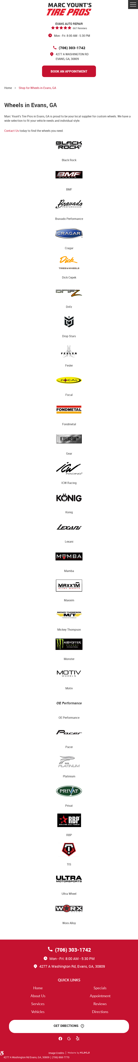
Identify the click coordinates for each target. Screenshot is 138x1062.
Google (69, 1040)
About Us (38, 995)
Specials (100, 987)
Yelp (77, 1040)
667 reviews (80, 28)
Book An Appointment (69, 71)
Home (8, 88)
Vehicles (38, 1011)
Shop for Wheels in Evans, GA (37, 88)
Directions (100, 1011)
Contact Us (11, 131)
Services (38, 1003)
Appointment (100, 995)
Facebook (60, 1040)
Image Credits (56, 1053)
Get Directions (66, 1026)
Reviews (100, 1003)
